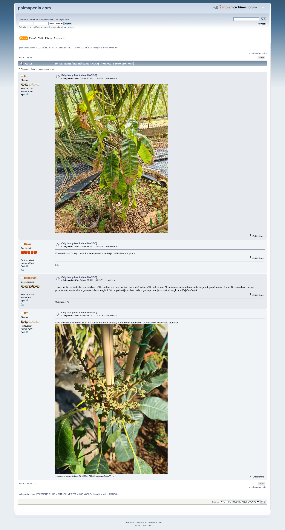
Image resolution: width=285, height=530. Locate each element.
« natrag (253, 53)
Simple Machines (155, 522)
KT (26, 75)
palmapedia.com (34, 8)
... (26, 57)
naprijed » (261, 53)
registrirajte (64, 19)
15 (28, 57)
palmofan (30, 277)
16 (31, 57)
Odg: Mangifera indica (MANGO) (79, 75)
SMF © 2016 (142, 522)
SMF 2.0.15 (130, 522)
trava (27, 243)
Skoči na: (215, 502)
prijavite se (48, 19)
